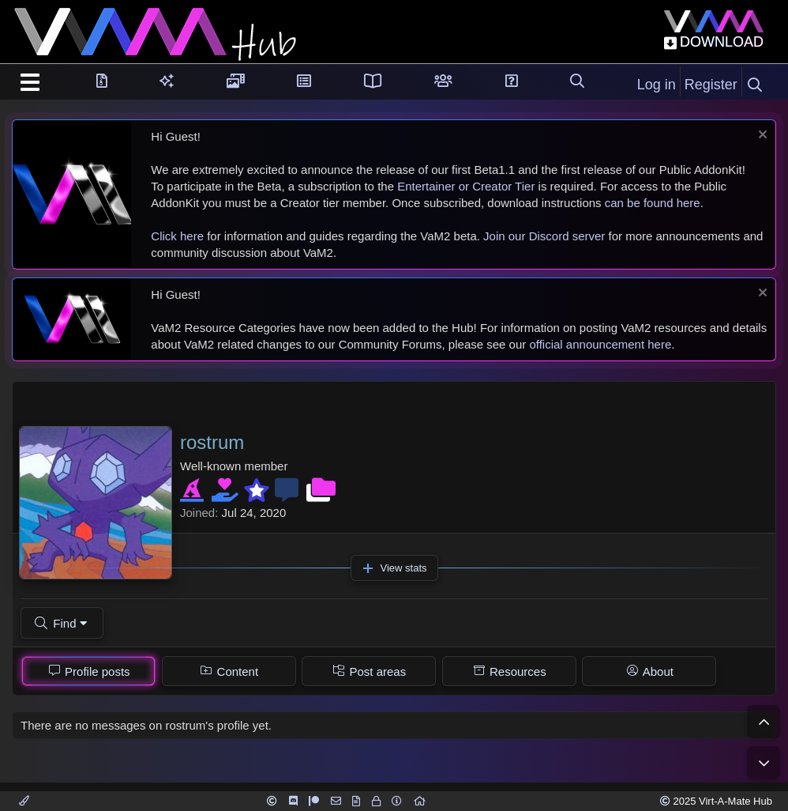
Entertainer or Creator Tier (466, 186)
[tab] (88, 671)
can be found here (652, 202)
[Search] (754, 85)
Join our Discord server (544, 236)
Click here (177, 236)
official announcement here (600, 344)
